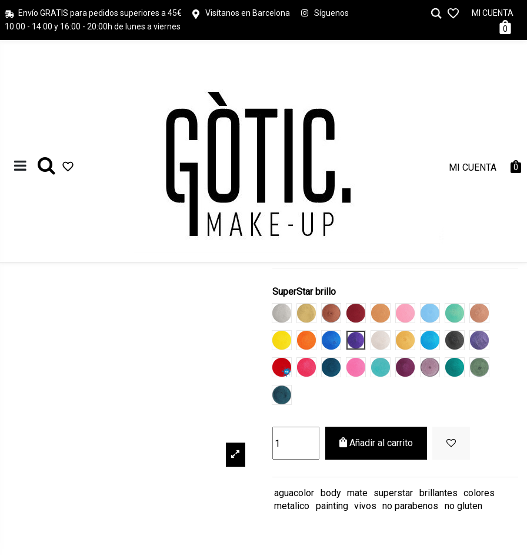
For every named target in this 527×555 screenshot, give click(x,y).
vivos (365, 505)
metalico (291, 505)
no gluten (463, 505)
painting (332, 505)
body (331, 492)
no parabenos (410, 505)
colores (479, 492)
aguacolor (294, 492)
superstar (393, 492)
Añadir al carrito (376, 442)
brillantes (438, 492)
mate (357, 492)
